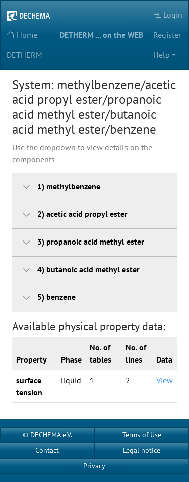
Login (167, 15)
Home (22, 35)
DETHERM (24, 55)
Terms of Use (141, 434)
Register (167, 35)
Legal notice (141, 450)
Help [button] (161, 55)
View (164, 380)
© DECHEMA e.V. (47, 434)
